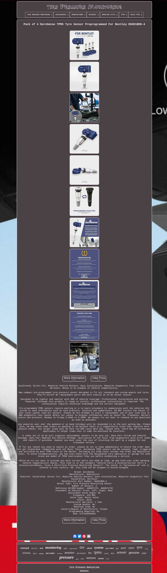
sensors (91, 558)
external (24, 548)
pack (77, 559)
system (98, 547)
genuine (134, 552)
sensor (121, 552)
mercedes (50, 553)
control (106, 553)
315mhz (41, 553)
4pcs (112, 553)
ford (117, 548)
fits (90, 552)
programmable (73, 548)
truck (107, 559)
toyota (101, 558)
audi (65, 548)
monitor (70, 552)
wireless (59, 553)
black (35, 553)
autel (123, 547)
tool (41, 548)
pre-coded (110, 548)
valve (131, 547)
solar (144, 553)
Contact (84, 571)
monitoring (53, 547)
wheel (89, 548)
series (34, 548)
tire (82, 547)
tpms (98, 552)
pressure (67, 557)
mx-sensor (81, 553)
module (146, 548)
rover (82, 559)
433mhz (26, 552)
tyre (139, 547)
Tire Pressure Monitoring (84, 567)
